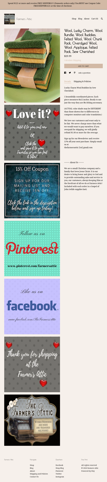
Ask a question (84, 73)
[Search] (102, 19)
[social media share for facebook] (65, 73)
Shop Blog (60, 468)
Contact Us (34, 477)
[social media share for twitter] (70, 73)
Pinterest (59, 471)
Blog (80, 19)
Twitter (59, 474)
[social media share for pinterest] (75, 73)
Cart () (94, 19)
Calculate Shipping (72, 60)
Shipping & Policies (82, 81)
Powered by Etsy (88, 471)
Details (67, 81)
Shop (74, 19)
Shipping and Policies (39, 474)
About (86, 19)
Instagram (60, 477)
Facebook (59, 465)
